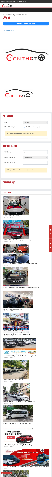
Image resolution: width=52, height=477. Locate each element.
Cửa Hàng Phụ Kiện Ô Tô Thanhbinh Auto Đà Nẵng (16, 334)
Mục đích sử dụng (9, 127)
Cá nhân (28, 127)
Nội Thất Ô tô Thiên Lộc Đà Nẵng (11, 216)
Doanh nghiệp (36, 127)
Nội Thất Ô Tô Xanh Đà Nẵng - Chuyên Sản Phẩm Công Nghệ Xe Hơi (21, 287)
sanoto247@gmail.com (8, 1)
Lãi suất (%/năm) (9, 162)
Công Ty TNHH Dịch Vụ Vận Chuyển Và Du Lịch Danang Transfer (20, 356)
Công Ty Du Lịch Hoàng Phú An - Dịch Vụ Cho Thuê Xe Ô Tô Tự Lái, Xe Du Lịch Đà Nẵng (26, 466)
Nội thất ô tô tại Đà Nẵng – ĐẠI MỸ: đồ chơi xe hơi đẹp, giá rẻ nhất (20, 263)
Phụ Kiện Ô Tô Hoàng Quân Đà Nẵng (12, 309)
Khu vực (6, 122)
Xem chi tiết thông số (8, 30)
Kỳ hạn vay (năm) (9, 157)
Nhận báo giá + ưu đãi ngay (26, 23)
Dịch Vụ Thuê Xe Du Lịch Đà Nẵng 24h (13, 379)
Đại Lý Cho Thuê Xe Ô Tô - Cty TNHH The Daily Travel (17, 423)
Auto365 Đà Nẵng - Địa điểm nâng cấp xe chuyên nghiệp (18, 240)
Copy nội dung (6, 473)
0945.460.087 (21, 1)
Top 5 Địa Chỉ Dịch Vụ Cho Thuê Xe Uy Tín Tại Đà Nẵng (17, 445)
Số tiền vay (7, 152)
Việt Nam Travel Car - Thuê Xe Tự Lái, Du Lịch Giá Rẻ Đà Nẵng (19, 401)
